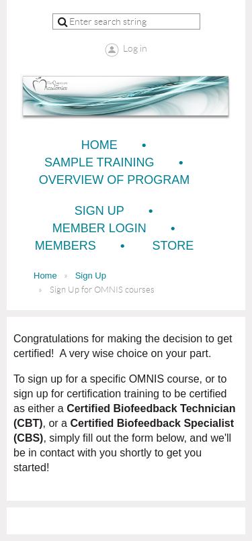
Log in (135, 48)
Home (99, 145)
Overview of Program (114, 180)
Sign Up (99, 210)
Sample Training (99, 162)
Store (173, 245)
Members (65, 245)
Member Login (99, 228)
